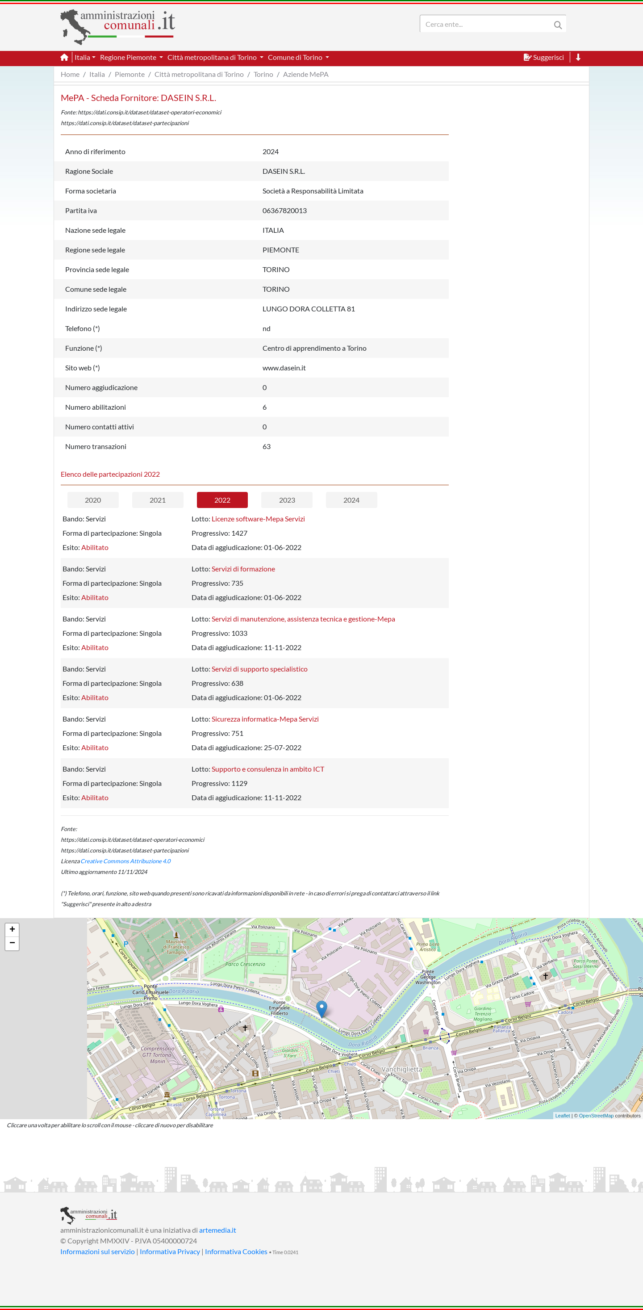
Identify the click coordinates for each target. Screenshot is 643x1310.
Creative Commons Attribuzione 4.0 (125, 861)
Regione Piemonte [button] (129, 57)
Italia (97, 74)
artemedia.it (217, 1230)
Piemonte (130, 74)
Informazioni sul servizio (97, 1251)
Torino (263, 74)
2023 (287, 499)
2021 (158, 499)
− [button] (12, 943)
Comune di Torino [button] (296, 57)
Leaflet (562, 1115)
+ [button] (12, 930)
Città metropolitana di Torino (199, 74)
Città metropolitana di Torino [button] (212, 57)
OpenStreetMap (596, 1115)
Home (70, 74)
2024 (351, 499)
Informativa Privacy (170, 1251)
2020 (93, 499)
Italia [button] (82, 57)
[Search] (487, 23)
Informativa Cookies (236, 1251)
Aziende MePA (306, 74)
